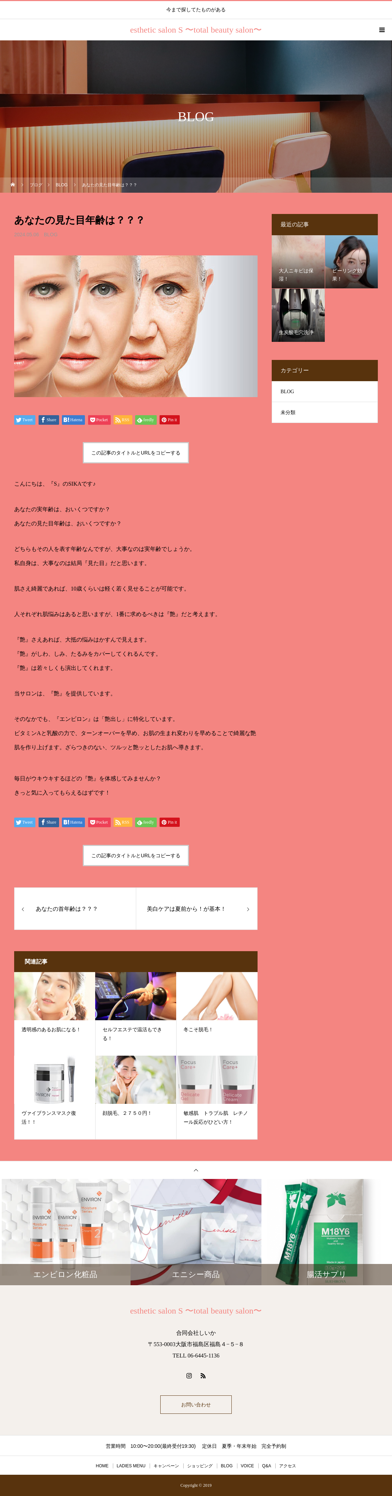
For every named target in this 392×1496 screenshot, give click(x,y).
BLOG (51, 234)
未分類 (288, 412)
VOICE (247, 1465)
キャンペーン (166, 1465)
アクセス (287, 1465)
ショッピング (200, 1465)
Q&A (266, 1465)
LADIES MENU (131, 1465)
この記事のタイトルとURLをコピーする (135, 453)
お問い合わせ (196, 1404)
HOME (102, 1465)
